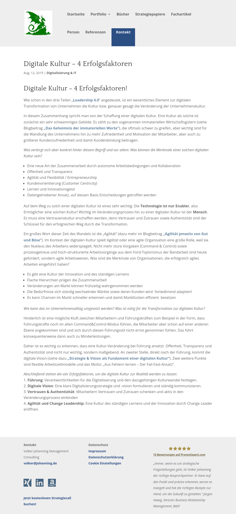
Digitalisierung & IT (61, 73)
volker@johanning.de (40, 463)
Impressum (97, 451)
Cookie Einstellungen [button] (104, 463)
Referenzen (95, 33)
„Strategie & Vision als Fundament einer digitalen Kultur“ (119, 358)
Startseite (76, 15)
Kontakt (123, 32)
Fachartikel (181, 15)
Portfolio (98, 15)
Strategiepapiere (150, 15)
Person (73, 33)
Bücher (123, 15)
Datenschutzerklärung (106, 457)
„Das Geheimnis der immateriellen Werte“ (81, 128)
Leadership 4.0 (86, 100)
